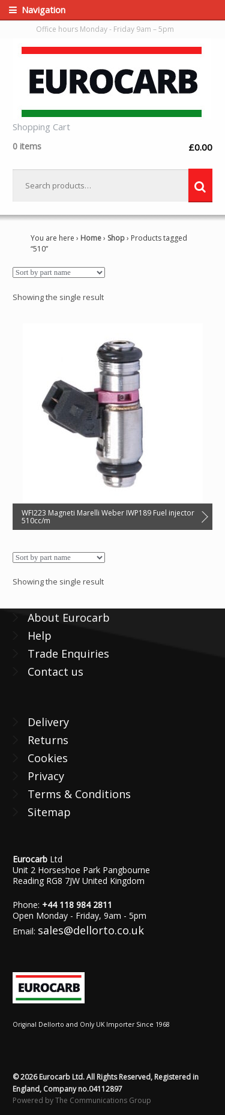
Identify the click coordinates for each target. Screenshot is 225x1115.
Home (90, 238)
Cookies (48, 758)
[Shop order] (59, 272)
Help (40, 635)
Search (200, 185)
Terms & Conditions (79, 794)
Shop (116, 238)
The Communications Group (103, 1100)
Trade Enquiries (68, 653)
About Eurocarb (69, 617)
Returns (48, 740)
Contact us (55, 671)
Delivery (48, 722)
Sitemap (49, 812)
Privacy (46, 776)
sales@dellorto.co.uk (91, 930)
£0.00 (112, 147)
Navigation (43, 10)
